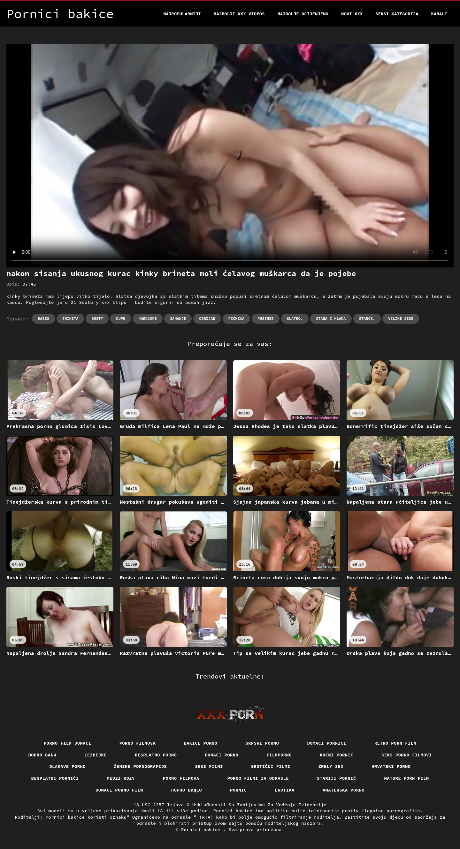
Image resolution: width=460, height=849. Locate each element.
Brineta (70, 318)
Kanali (439, 14)
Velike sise (400, 318)
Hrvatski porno (391, 766)
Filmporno (279, 755)
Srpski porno (262, 743)
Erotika (285, 790)
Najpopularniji (182, 14)
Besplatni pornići (55, 778)
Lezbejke (95, 755)
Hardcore (147, 318)
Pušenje (265, 318)
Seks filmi (209, 766)
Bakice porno (200, 743)
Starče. (367, 318)
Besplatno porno (156, 755)
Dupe (120, 318)
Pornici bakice (202, 829)
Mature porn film (406, 778)
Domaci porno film (119, 790)
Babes (43, 318)
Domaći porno (221, 755)
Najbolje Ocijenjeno (302, 14)
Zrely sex (330, 766)
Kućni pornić (336, 755)
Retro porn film (395, 743)
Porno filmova (137, 743)
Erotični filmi (270, 766)
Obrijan (207, 318)
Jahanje (178, 318)
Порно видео (186, 790)
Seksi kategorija (396, 14)
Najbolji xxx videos (239, 14)
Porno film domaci (67, 743)
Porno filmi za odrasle (258, 778)
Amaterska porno (343, 790)
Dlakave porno (67, 766)
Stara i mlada (331, 318)
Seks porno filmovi (406, 755)
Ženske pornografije (140, 766)
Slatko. (295, 318)
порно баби (42, 755)
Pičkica (236, 318)
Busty (97, 318)
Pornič (238, 790)
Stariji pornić (336, 778)
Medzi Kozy (121, 778)
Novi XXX (352, 14)
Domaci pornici (326, 743)
